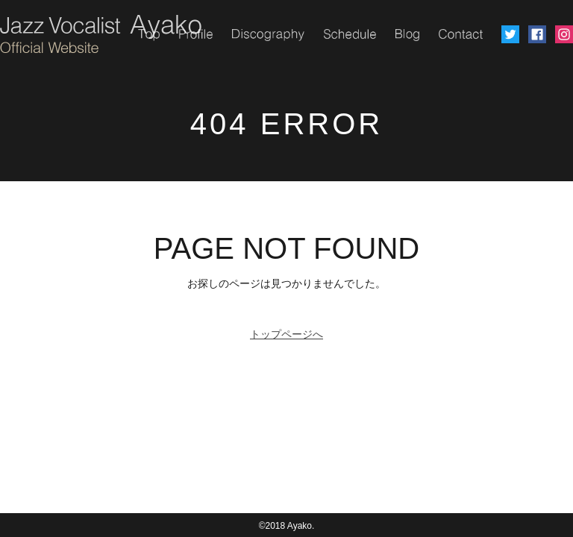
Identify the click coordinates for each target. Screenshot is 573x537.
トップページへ (286, 334)
